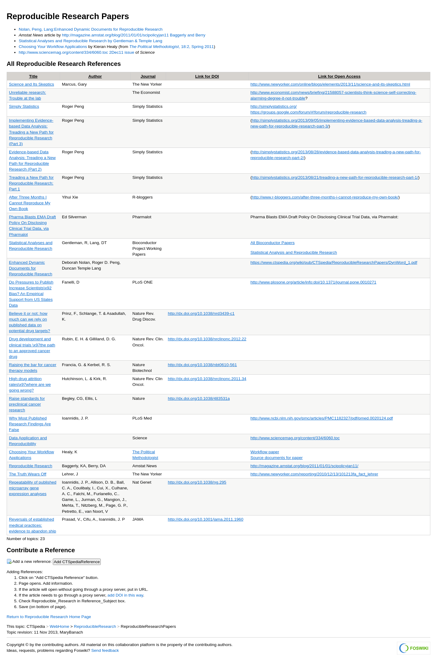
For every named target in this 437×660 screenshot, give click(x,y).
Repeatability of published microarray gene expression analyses (32, 488)
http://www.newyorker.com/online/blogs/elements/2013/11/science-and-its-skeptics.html (330, 84)
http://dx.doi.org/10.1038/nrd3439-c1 (201, 313)
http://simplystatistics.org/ (273, 106)
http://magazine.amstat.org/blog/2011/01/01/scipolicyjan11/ (304, 466)
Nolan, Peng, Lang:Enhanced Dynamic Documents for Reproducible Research (91, 29)
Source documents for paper (276, 457)
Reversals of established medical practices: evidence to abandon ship (32, 525)
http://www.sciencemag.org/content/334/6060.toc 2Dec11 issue (76, 52)
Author (95, 76)
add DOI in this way (125, 595)
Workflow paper (264, 452)
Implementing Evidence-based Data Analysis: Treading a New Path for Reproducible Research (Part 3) (31, 132)
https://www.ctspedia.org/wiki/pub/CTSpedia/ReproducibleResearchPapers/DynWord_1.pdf (333, 262)
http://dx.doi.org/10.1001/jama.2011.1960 (205, 519)
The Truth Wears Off (27, 474)
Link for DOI (207, 76)
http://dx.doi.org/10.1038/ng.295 (197, 482)
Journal (148, 76)
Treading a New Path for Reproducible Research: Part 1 (31, 183)
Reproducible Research (30, 466)
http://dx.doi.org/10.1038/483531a (199, 398)
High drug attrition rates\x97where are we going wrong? (30, 384)
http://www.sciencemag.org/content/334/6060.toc (295, 438)
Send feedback (105, 650)
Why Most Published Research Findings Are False (30, 424)
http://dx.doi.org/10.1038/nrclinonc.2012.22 (207, 339)
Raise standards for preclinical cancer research (27, 404)
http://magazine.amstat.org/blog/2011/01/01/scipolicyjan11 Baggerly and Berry (133, 35)
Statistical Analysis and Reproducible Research (293, 252)
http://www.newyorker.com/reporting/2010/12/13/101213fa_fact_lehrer (314, 474)
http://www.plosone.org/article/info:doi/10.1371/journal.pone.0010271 (313, 282)
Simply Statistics (24, 106)
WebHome (59, 626)
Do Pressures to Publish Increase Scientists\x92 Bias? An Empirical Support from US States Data (31, 294)
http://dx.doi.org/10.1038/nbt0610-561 (202, 364)
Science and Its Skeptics (31, 84)
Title (33, 76)
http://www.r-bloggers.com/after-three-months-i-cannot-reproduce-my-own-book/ (325, 197)
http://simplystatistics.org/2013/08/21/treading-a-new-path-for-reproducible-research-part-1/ (335, 177)
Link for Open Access (339, 76)
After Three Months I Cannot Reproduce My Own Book (29, 203)
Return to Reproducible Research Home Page (49, 616)
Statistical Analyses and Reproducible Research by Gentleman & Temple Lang (90, 41)
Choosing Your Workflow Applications (53, 46)
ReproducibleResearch (95, 626)
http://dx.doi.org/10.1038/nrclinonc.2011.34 (207, 378)
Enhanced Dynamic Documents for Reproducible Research (30, 268)
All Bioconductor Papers (272, 242)
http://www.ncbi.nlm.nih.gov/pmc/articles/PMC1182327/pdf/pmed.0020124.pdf (321, 418)
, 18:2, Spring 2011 (171, 46)
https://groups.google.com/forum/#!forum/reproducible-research (308, 112)
